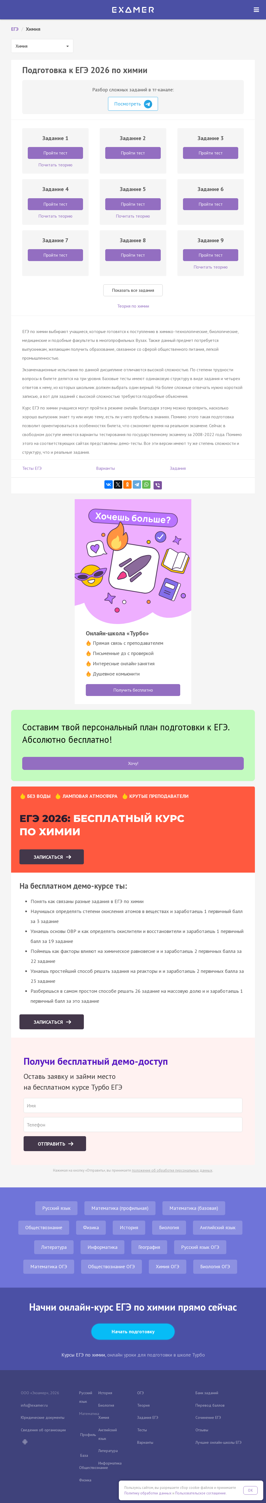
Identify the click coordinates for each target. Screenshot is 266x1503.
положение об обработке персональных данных (172, 1170)
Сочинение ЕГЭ (208, 1417)
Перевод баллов (210, 1405)
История (129, 1227)
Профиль (88, 1434)
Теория (143, 1405)
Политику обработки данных (148, 1493)
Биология (169, 1227)
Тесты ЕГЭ (32, 468)
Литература (54, 1247)
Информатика (102, 1247)
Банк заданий (206, 1392)
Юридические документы (42, 1417)
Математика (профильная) (120, 1208)
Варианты (105, 468)
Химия (103, 1417)
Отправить (52, 1144)
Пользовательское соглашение (200, 1493)
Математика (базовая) (193, 1208)
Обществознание (43, 1227)
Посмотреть (133, 104)
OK (250, 1490)
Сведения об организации (43, 1429)
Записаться (49, 857)
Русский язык (56, 1208)
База (84, 1455)
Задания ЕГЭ (147, 1417)
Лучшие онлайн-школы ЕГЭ (218, 1442)
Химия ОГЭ (167, 1266)
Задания (178, 468)
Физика (91, 1227)
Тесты (142, 1429)
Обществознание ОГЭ (111, 1266)
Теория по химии (133, 306)
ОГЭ (140, 1392)
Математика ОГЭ (48, 1266)
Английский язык (217, 1227)
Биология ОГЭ (215, 1266)
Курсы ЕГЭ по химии (83, 1355)
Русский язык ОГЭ (200, 1247)
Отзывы (201, 1429)
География (149, 1247)
